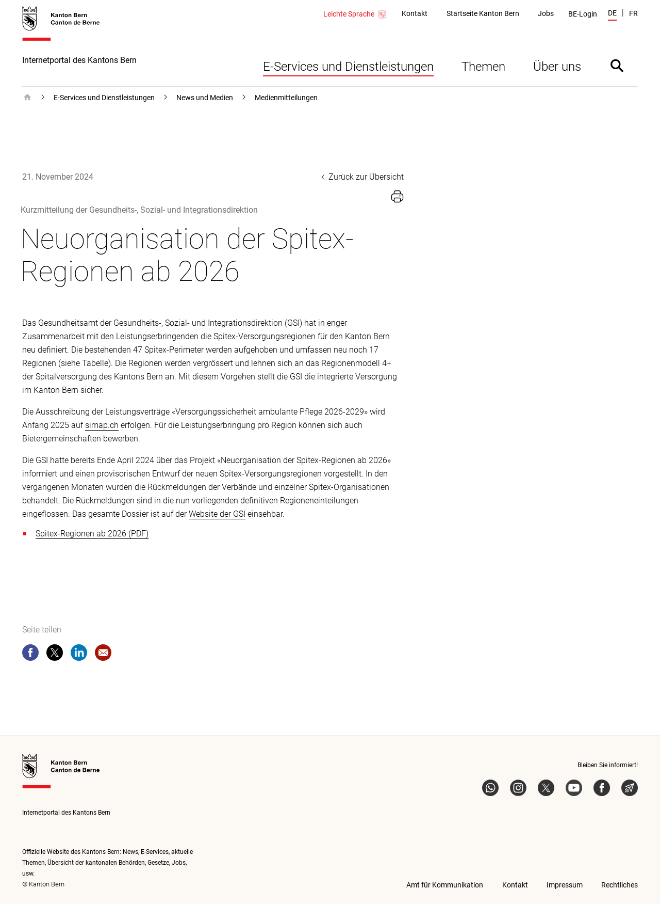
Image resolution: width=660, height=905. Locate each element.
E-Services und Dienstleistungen (348, 67)
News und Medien (204, 98)
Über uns (557, 67)
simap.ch (102, 426)
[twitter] (54, 655)
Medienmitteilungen (286, 98)
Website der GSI (217, 515)
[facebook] (30, 655)
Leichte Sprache (355, 14)
